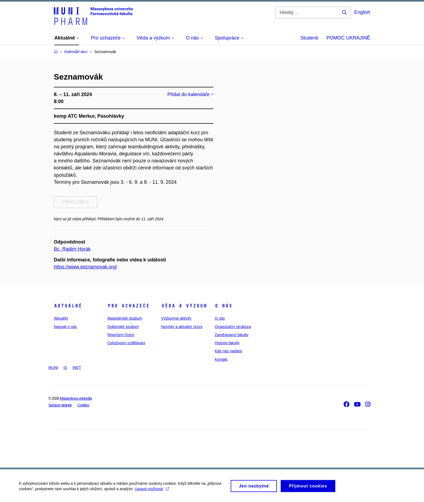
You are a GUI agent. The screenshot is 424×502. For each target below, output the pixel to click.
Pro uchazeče (128, 306)
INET (76, 367)
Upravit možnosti (152, 491)
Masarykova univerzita (76, 398)
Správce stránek (60, 405)
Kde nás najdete (228, 351)
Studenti (309, 38)
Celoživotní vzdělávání (126, 343)
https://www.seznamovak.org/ (85, 267)
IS (65, 367)
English (362, 12)
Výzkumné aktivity (176, 318)
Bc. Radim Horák (72, 249)
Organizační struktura (233, 326)
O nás (223, 306)
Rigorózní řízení (120, 335)
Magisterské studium (124, 318)
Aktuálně (68, 306)
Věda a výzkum (184, 306)
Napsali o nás (65, 326)
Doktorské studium (123, 326)
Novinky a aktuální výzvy (182, 326)
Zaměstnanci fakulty (232, 335)
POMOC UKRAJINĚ (348, 38)
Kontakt (221, 359)
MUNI (53, 367)
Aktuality (61, 318)
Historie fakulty (227, 343)
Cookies (83, 405)
